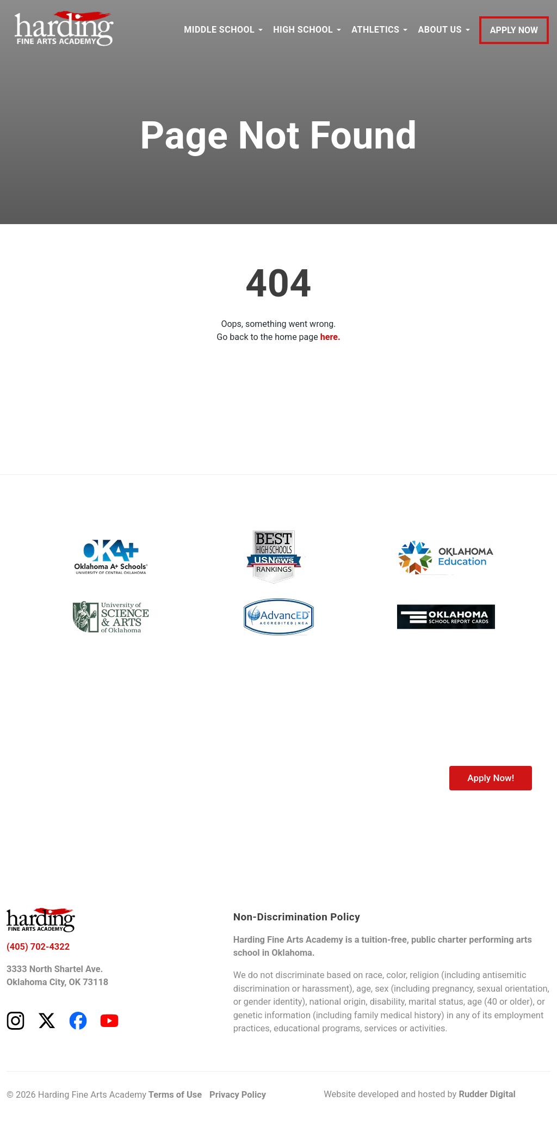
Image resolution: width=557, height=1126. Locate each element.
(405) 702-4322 (38, 947)
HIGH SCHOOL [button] (303, 29)
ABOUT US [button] (439, 29)
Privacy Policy (237, 1095)
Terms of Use (175, 1095)
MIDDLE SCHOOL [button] (219, 29)
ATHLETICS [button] (375, 29)
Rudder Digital (487, 1094)
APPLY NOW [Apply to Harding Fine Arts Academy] (514, 30)
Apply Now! (490, 777)
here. (330, 337)
